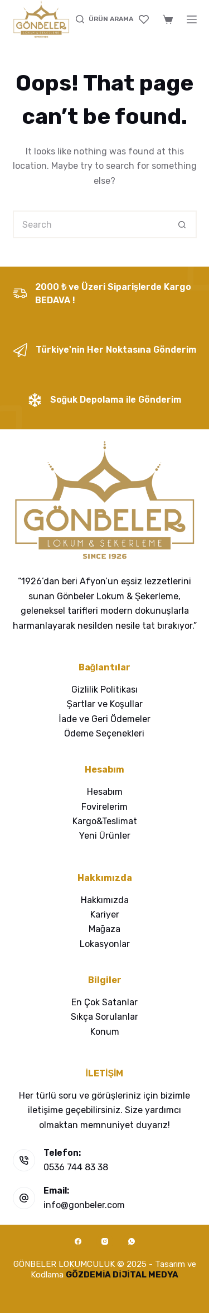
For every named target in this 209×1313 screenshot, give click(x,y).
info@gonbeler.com (84, 1205)
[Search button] (183, 224)
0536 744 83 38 (75, 1167)
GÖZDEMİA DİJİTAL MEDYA (122, 1275)
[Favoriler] (144, 19)
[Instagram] (104, 1241)
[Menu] (192, 19)
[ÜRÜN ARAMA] (104, 19)
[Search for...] (91, 224)
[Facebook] (78, 1241)
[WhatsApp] (131, 1241)
